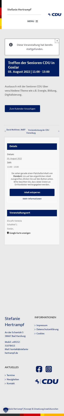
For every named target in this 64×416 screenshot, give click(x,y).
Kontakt (11, 383)
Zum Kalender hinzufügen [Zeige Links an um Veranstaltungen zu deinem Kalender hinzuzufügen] (22, 108)
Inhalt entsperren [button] (32, 192)
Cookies (40, 333)
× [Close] (57, 40)
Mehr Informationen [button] (32, 198)
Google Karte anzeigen (19, 233)
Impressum (42, 325)
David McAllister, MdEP (15, 130)
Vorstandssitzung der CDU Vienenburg (37, 131)
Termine (11, 375)
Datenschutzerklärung (47, 329)
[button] (6, 410)
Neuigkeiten (13, 379)
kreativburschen (51, 409)
